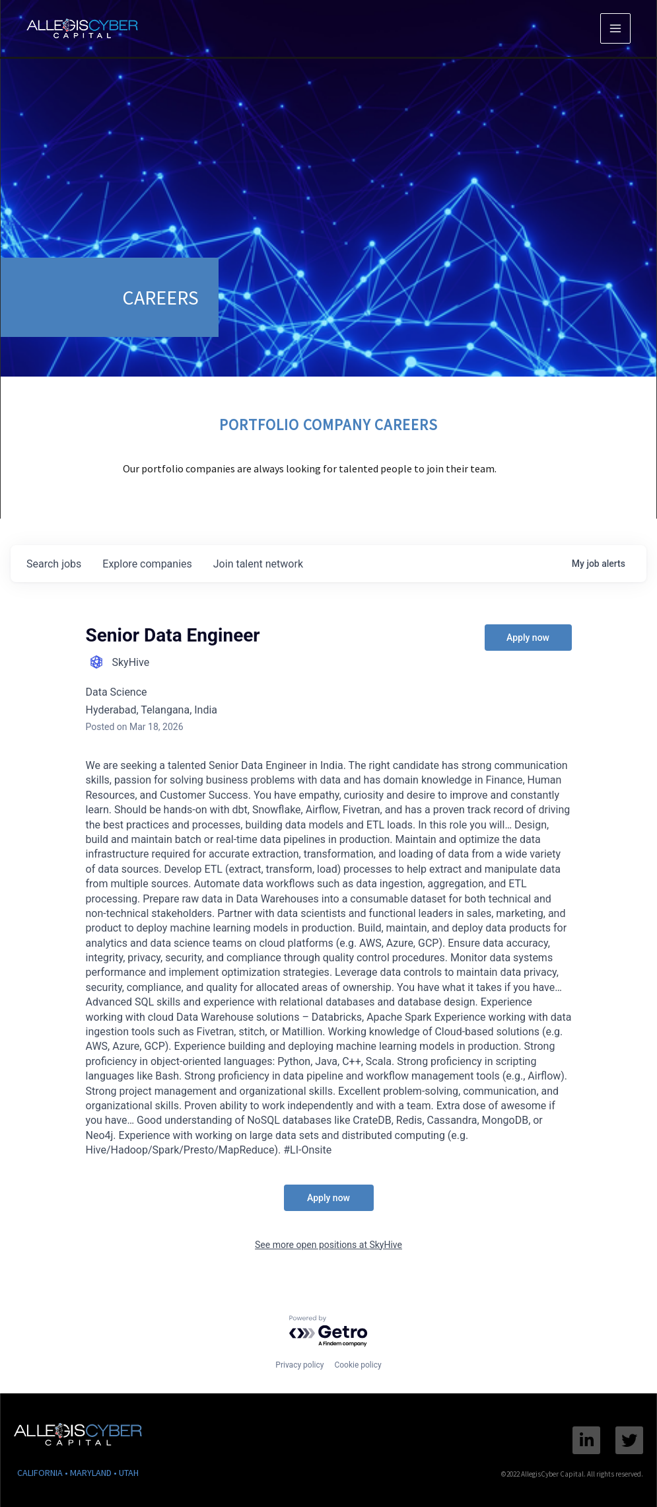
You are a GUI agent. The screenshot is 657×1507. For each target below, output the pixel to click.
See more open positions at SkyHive (328, 1244)
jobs (53, 564)
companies (146, 564)
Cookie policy (357, 1365)
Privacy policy (299, 1365)
